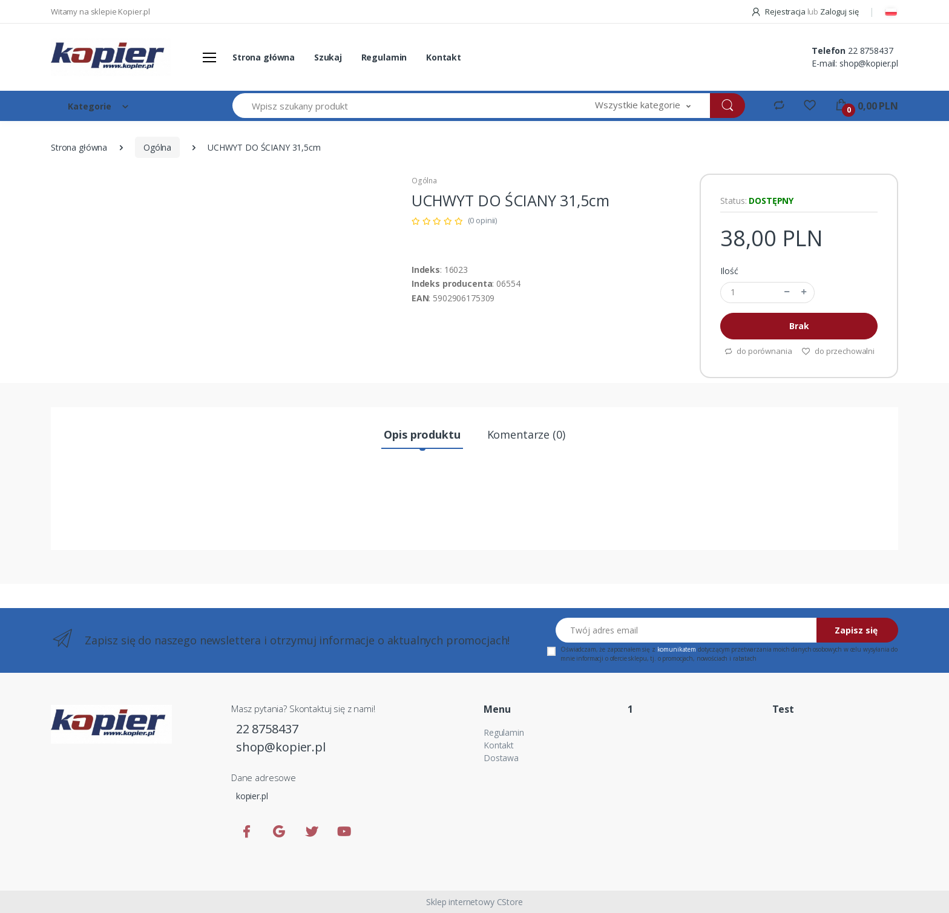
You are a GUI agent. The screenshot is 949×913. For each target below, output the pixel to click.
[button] (643, 105)
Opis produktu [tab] (422, 434)
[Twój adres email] (686, 630)
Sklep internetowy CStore (474, 902)
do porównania (758, 350)
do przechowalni (838, 350)
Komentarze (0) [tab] (526, 434)
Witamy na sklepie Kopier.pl (100, 11)
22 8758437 (870, 50)
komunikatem (676, 649)
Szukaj (328, 57)
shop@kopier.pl (868, 63)
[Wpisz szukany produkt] (404, 105)
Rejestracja (778, 11)
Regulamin (384, 57)
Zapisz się (856, 630)
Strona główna (263, 57)
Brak (799, 326)
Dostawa (501, 758)
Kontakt (443, 57)
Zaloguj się (839, 11)
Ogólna (157, 147)
